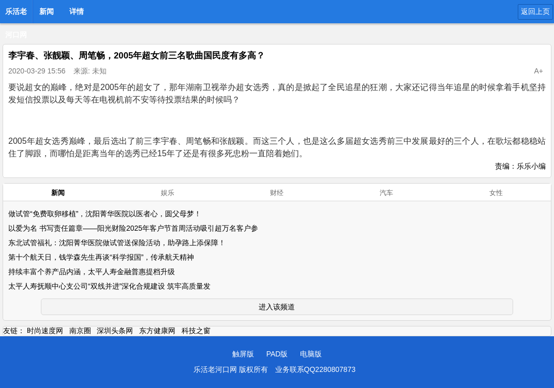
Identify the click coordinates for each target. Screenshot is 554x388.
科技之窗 (196, 330)
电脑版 (311, 354)
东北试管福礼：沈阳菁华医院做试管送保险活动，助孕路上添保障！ (117, 242)
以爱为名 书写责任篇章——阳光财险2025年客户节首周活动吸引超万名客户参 (133, 228)
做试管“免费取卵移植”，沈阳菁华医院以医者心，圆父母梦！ (104, 214)
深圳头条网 (115, 330)
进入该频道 (277, 307)
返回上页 (535, 11)
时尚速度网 (45, 330)
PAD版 (277, 354)
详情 (76, 11)
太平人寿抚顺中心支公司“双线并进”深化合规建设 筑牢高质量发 (109, 286)
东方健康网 (157, 330)
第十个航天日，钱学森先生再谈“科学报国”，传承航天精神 (101, 257)
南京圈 (80, 330)
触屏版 (243, 354)
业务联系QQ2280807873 (315, 369)
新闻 (46, 11)
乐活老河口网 (16, 14)
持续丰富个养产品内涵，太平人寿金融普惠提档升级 (91, 271)
